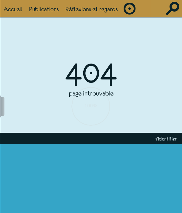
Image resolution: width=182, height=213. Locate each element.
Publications (44, 9)
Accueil (13, 9)
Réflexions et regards (92, 9)
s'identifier (166, 138)
